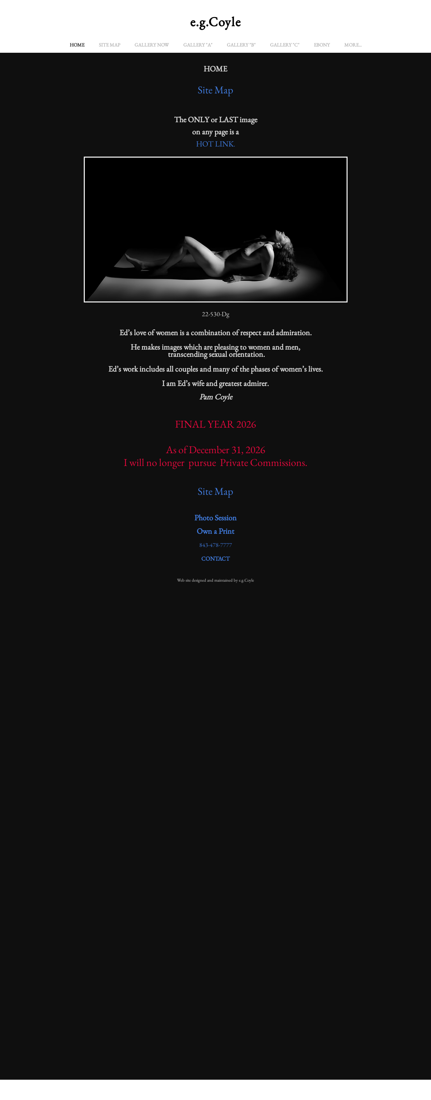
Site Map (109, 45)
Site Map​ (215, 491)
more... (353, 45)
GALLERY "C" (284, 45)
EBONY (322, 45)
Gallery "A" (197, 45)
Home (77, 45)
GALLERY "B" (241, 45)
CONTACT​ (215, 558)
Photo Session (215, 517)
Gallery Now (152, 45)
